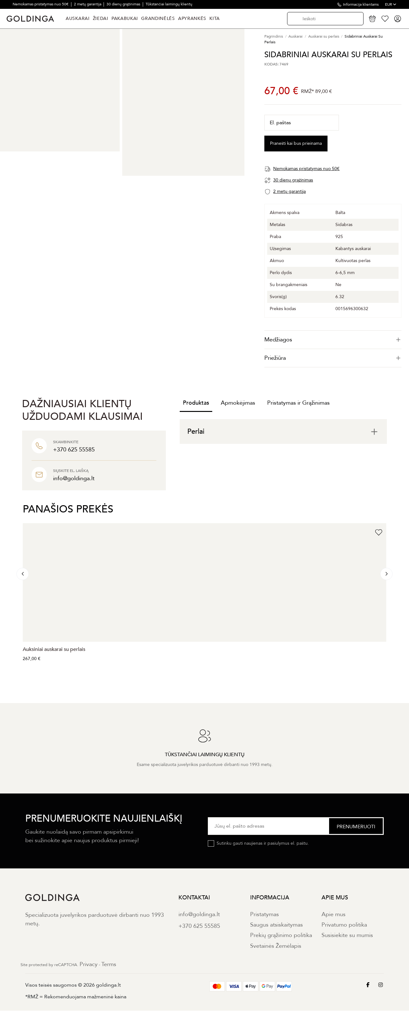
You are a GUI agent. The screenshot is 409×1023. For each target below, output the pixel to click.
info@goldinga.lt (199, 914)
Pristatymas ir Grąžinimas (298, 403)
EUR (390, 4)
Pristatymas (264, 914)
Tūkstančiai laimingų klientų (169, 4)
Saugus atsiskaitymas (276, 925)
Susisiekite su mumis (347, 935)
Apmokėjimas (238, 403)
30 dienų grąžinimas (123, 4)
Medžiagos (332, 340)
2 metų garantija (88, 4)
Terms (108, 964)
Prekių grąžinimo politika (281, 935)
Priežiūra (332, 358)
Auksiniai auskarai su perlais (54, 649)
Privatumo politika (344, 925)
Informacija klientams (361, 4)
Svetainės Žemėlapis (275, 946)
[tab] (332, 339)
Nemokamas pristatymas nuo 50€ (41, 4)
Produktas (196, 403)
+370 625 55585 (199, 926)
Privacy (89, 964)
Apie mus (334, 914)
